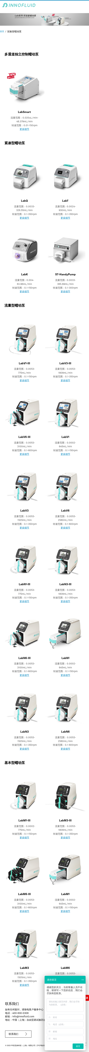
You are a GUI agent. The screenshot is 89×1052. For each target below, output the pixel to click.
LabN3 (24, 732)
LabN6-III (24, 658)
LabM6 (65, 968)
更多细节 (24, 129)
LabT (65, 201)
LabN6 (65, 732)
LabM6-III (24, 894)
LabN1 (65, 658)
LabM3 (24, 968)
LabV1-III (24, 363)
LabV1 (65, 437)
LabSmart (24, 112)
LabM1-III (24, 820)
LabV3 (24, 511)
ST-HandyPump (65, 274)
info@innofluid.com (23, 1016)
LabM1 (65, 894)
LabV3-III (65, 363)
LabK (24, 274)
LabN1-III (24, 584)
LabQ (24, 201)
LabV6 (65, 511)
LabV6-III (24, 437)
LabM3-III (65, 820)
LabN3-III (65, 584)
